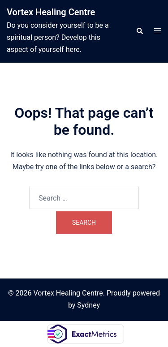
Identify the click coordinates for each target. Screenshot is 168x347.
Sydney (88, 305)
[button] (139, 31)
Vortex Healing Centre (51, 12)
